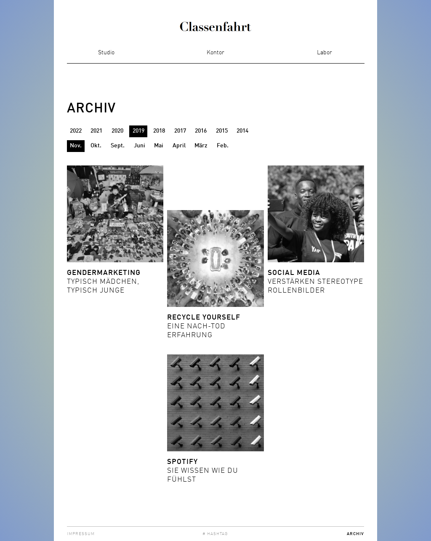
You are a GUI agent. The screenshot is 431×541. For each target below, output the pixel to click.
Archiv (355, 534)
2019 (138, 131)
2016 (201, 131)
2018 (159, 131)
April (179, 146)
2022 (76, 131)
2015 (222, 131)
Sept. (118, 146)
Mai (158, 146)
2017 (180, 131)
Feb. (223, 146)
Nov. (76, 146)
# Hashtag (215, 534)
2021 (96, 131)
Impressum (81, 534)
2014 (242, 131)
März (201, 146)
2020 (117, 131)
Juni (139, 146)
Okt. (95, 146)
